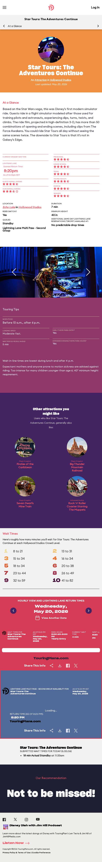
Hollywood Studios (60, 80)
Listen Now (17, 843)
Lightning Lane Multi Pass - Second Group (24, 229)
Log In (95, 7)
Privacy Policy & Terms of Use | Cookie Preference (27, 852)
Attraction (41, 80)
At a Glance (15, 26)
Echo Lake (9, 207)
